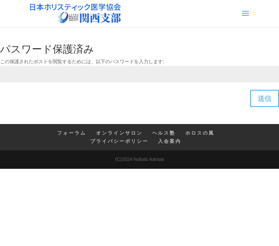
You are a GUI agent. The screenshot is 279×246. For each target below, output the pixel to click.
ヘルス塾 (163, 133)
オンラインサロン (119, 133)
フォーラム (71, 133)
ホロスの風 (199, 133)
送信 (264, 98)
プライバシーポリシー (119, 141)
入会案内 (169, 141)
